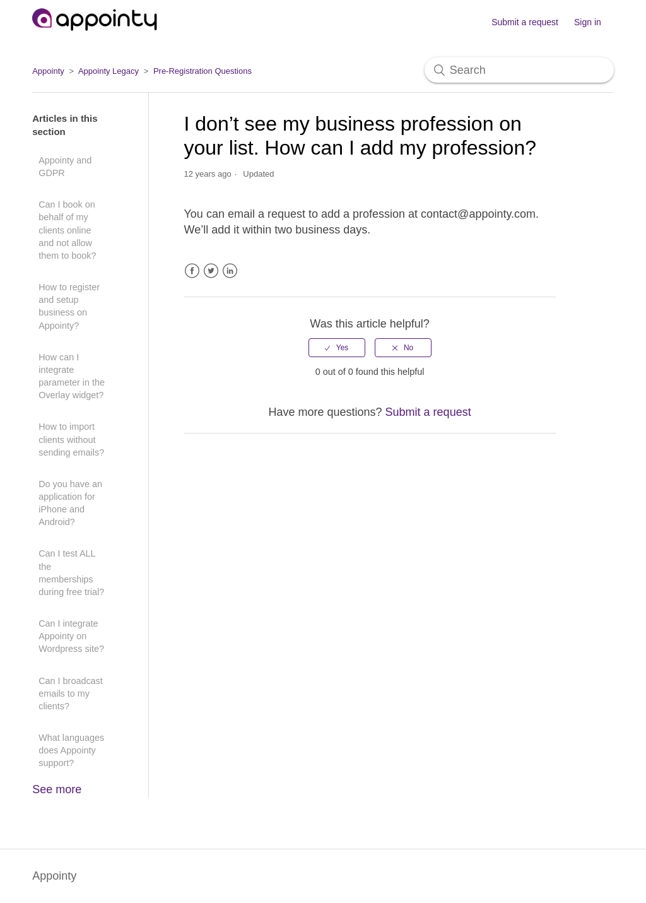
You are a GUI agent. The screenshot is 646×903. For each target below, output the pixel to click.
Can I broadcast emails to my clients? (70, 693)
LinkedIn (230, 271)
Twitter (211, 271)
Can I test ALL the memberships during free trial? (71, 572)
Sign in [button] (587, 22)
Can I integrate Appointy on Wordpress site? (71, 636)
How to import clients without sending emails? (71, 439)
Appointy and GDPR (64, 166)
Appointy (48, 71)
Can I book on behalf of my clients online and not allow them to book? (67, 230)
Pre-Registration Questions (202, 71)
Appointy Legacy (108, 71)
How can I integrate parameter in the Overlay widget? (71, 376)
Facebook (192, 271)
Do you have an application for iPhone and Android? (70, 503)
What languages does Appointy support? (71, 750)
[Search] (519, 70)
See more (56, 789)
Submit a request (524, 22)
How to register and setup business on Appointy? (69, 306)
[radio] (336, 347)
